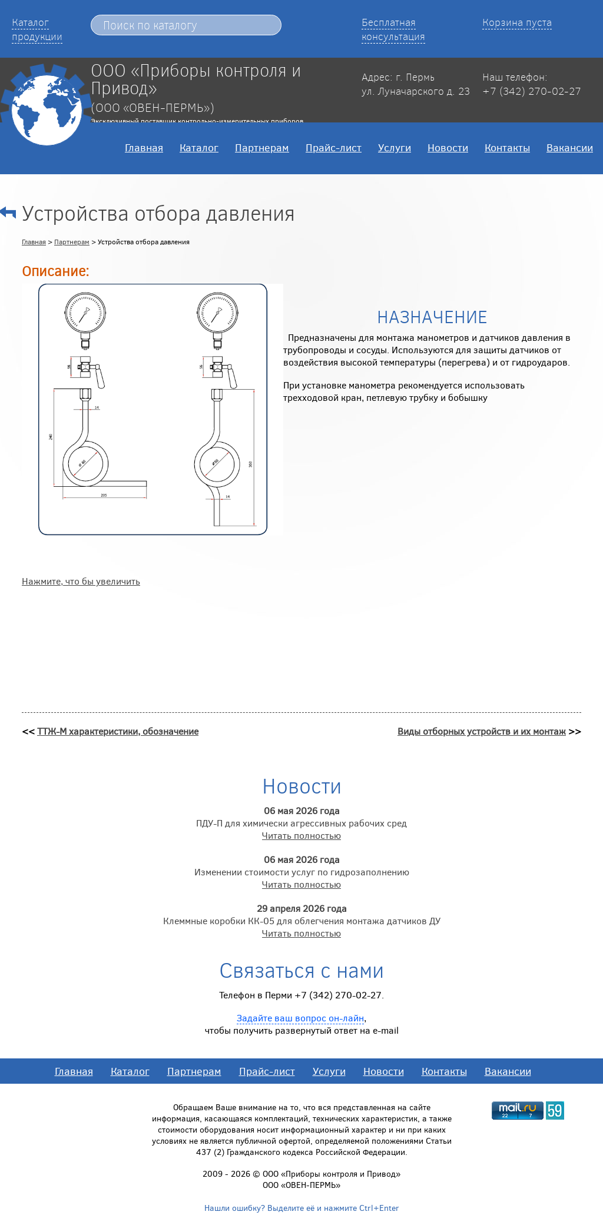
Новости (448, 147)
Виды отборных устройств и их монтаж (481, 731)
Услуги (394, 147)
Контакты (507, 147)
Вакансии (569, 147)
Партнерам (262, 147)
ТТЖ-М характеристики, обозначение (117, 731)
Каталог (199, 147)
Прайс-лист (334, 147)
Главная (144, 147)
